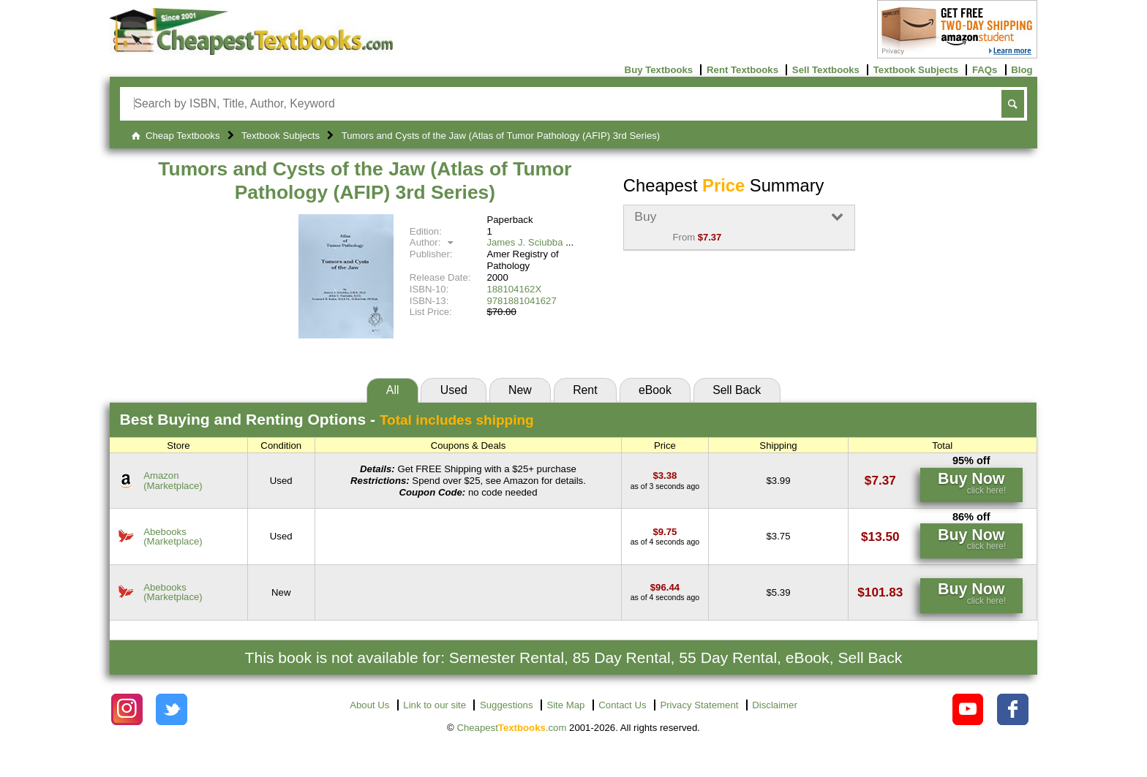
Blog (1021, 69)
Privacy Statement (699, 705)
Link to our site (434, 705)
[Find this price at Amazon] (665, 475)
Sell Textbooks (826, 69)
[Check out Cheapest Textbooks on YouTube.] (968, 709)
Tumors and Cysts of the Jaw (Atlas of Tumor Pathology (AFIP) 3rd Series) (364, 180)
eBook (655, 390)
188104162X (513, 289)
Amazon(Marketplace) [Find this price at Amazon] (173, 480)
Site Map (565, 705)
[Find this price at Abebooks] (665, 531)
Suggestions (506, 705)
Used (453, 390)
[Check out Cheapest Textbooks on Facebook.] (1012, 709)
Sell (736, 390)
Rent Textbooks (742, 69)
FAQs (984, 69)
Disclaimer (774, 705)
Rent (585, 390)
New (520, 390)
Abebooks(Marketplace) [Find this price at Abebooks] (173, 536)
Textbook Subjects (915, 69)
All (392, 390)
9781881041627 (521, 300)
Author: (433, 242)
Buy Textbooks (659, 69)
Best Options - (327, 419)
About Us (369, 705)
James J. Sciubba (524, 242)
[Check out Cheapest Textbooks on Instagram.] (127, 709)
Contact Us (622, 705)
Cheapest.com (511, 727)
